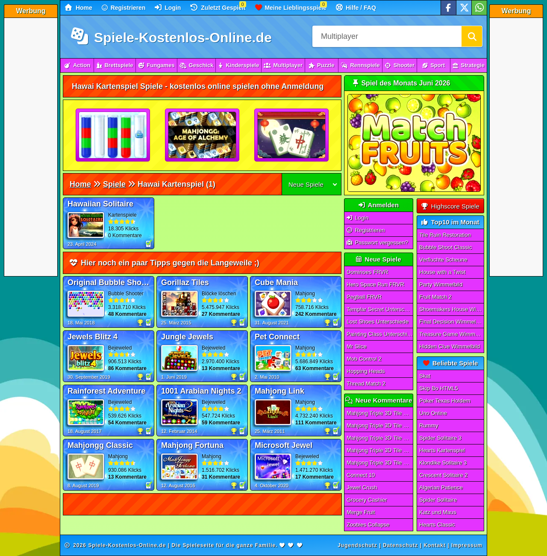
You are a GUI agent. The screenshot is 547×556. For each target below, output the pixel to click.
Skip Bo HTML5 (438, 388)
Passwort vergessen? (377, 242)
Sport (433, 65)
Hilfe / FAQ (356, 7)
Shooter (400, 65)
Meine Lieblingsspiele (291, 7)
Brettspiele (114, 65)
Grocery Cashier (367, 500)
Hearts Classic (437, 524)
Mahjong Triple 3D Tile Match (380, 413)
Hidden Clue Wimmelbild (449, 346)
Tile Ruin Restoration (445, 235)
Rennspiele (360, 65)
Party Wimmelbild (440, 284)
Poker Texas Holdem (445, 400)
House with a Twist (442, 272)
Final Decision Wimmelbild (451, 321)
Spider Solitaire (438, 500)
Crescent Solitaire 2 (443, 475)
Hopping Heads (366, 371)
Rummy (428, 425)
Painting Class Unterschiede (380, 334)
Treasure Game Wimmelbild (451, 334)
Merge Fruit (361, 512)
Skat (424, 376)
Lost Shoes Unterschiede (378, 321)
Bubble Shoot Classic (445, 247)
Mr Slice (357, 346)
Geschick (196, 65)
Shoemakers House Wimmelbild (451, 309)
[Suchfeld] (386, 36)
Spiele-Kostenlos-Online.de (171, 37)
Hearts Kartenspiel (442, 450)
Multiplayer (283, 65)
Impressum (466, 545)
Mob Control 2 (364, 359)
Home (78, 7)
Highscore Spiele (450, 206)
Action (77, 65)
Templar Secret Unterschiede (380, 309)
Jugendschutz (357, 545)
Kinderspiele (238, 65)
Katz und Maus (437, 512)
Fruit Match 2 (435, 297)
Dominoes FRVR (367, 272)
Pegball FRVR (364, 297)
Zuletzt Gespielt (217, 7)
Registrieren (124, 7)
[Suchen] (471, 36)
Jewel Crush (362, 487)
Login (168, 7)
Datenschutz (400, 545)
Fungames (156, 65)
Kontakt (434, 545)
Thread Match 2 (366, 383)
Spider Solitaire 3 (440, 438)
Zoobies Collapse (368, 524)
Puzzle (321, 65)
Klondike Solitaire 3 (443, 462)
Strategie (469, 65)
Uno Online (433, 413)
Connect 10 (361, 475)
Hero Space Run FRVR (375, 284)
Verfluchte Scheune (443, 259)
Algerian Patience (441, 487)
